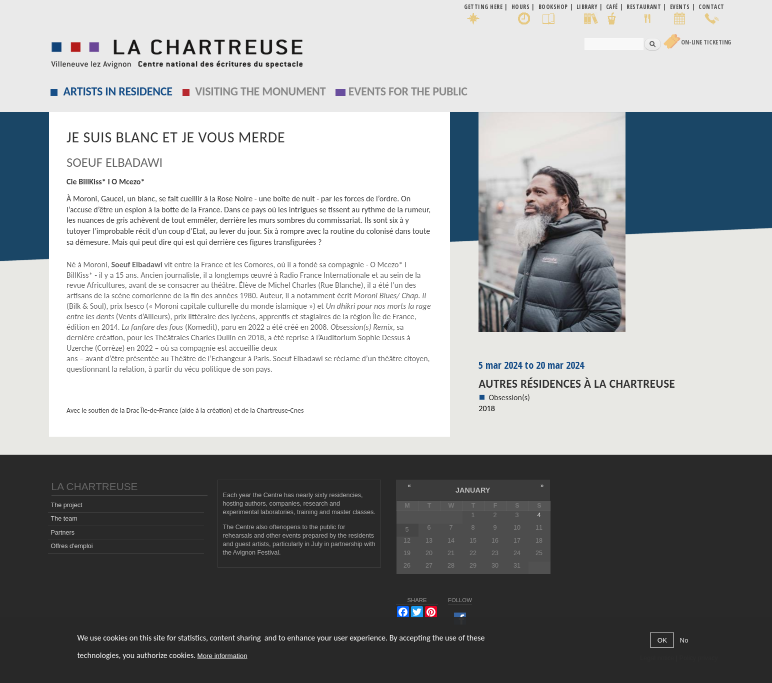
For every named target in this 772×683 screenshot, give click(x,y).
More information (223, 656)
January (473, 490)
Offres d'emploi (71, 546)
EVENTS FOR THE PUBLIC (408, 91)
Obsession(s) (509, 397)
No (684, 640)
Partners (62, 532)
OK (662, 640)
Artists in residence (118, 91)
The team (63, 518)
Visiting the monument (260, 91)
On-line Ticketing (706, 42)
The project (66, 505)
